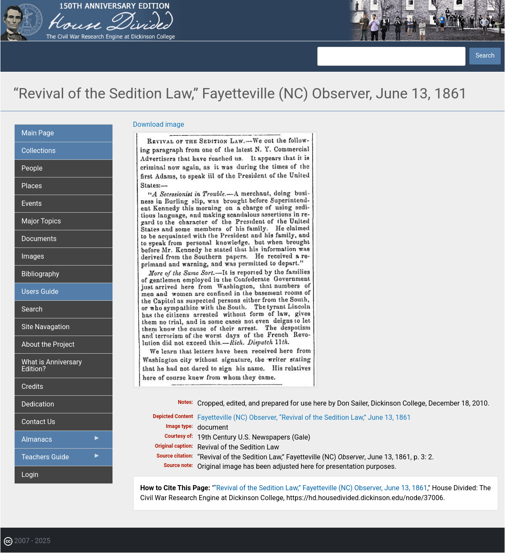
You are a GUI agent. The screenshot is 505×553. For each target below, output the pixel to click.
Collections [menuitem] (38, 151)
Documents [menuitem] (39, 239)
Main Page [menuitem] (37, 133)
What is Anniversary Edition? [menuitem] (51, 365)
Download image (158, 124)
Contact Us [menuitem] (38, 422)
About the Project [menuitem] (47, 344)
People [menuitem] (32, 168)
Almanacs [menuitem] (61, 441)
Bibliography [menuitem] (40, 274)
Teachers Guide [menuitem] (61, 459)
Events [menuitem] (31, 203)
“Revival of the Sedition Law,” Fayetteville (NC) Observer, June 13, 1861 (320, 488)
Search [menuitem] (32, 309)
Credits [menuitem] (32, 386)
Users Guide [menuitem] (39, 291)
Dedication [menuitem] (37, 404)
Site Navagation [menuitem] (45, 327)
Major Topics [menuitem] (41, 221)
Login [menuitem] (29, 475)
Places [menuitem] (31, 186)
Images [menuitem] (32, 256)
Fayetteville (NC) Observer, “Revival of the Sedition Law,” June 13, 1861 (304, 417)
